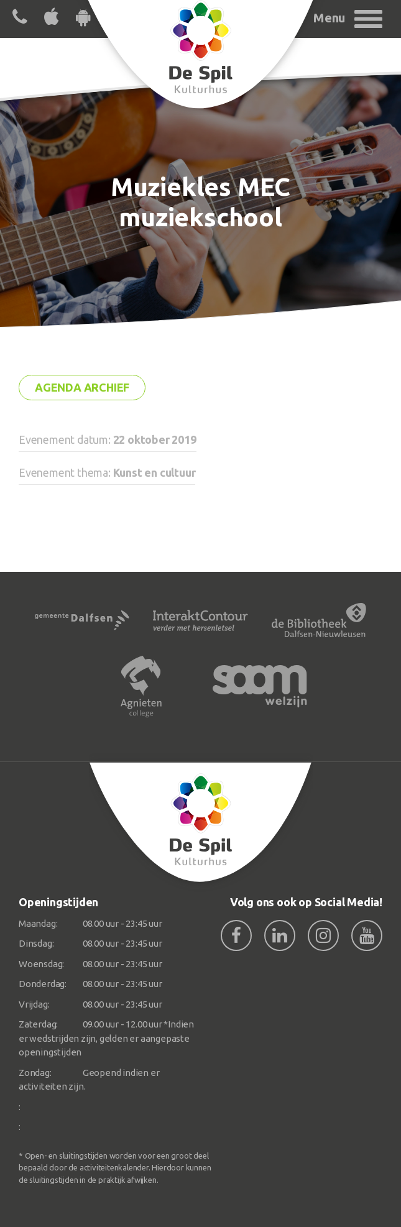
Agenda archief (82, 387)
